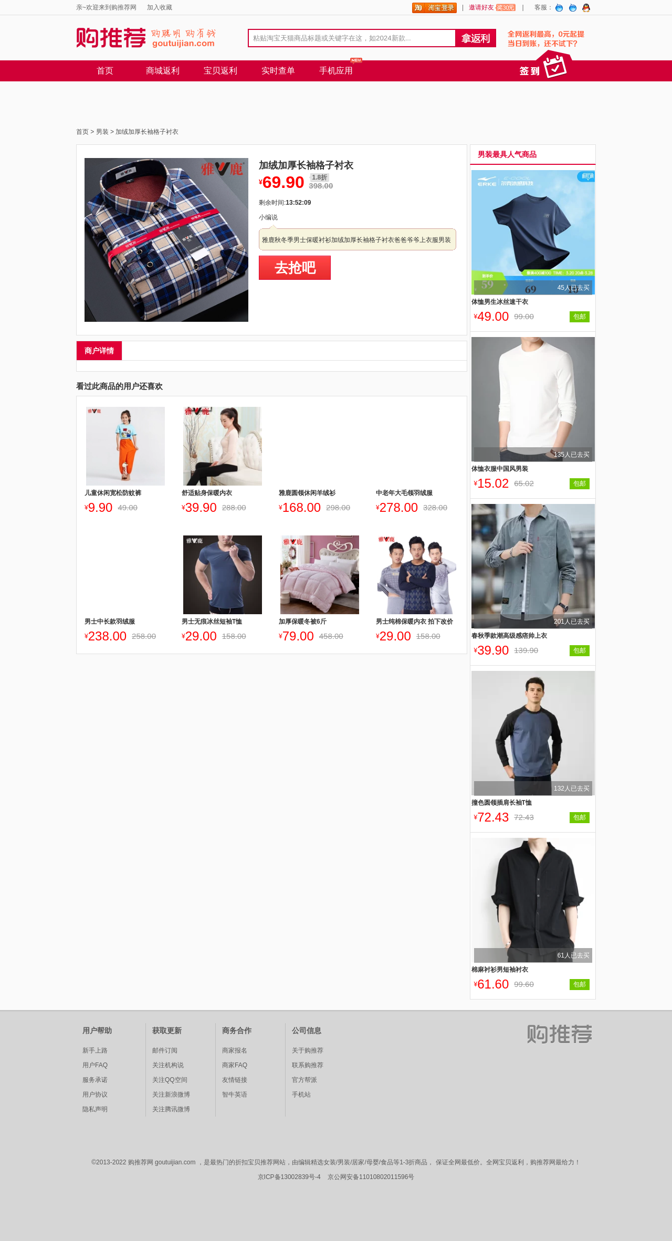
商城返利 (163, 70)
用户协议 (95, 1094)
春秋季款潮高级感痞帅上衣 (509, 635)
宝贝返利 (220, 70)
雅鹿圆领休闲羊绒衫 (307, 493)
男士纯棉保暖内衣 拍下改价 (414, 621)
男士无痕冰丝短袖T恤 (212, 621)
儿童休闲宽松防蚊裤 (113, 493)
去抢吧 (295, 268)
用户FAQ (95, 1065)
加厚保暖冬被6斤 (303, 621)
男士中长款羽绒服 (110, 621)
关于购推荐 (307, 1050)
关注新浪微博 (171, 1094)
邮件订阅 (164, 1050)
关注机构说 (168, 1065)
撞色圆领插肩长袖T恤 (501, 802)
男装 (102, 131)
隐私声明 (95, 1109)
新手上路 (95, 1050)
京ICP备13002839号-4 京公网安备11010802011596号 (336, 1177)
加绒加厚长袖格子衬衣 (147, 131)
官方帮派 (304, 1080)
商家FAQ (234, 1065)
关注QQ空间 (169, 1080)
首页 (105, 70)
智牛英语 (234, 1094)
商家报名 (234, 1050)
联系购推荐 (307, 1065)
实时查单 (278, 70)
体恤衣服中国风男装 (499, 468)
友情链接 (234, 1080)
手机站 (301, 1094)
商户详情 (99, 350)
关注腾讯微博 (171, 1109)
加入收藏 (159, 7)
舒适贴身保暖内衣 (207, 493)
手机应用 (336, 70)
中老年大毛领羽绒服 (404, 493)
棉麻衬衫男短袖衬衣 (499, 969)
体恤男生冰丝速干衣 (499, 302)
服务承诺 (95, 1080)
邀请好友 (493, 7)
